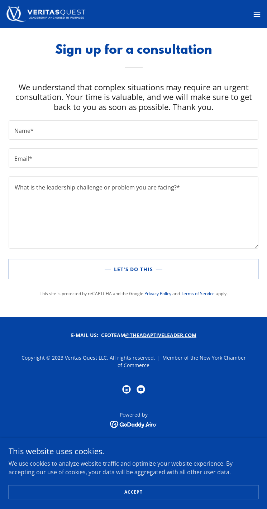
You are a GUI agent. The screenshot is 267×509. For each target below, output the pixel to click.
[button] (257, 14)
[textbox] (133, 130)
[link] (46, 14)
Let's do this (133, 269)
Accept (133, 492)
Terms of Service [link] (198, 293)
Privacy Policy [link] (157, 293)
